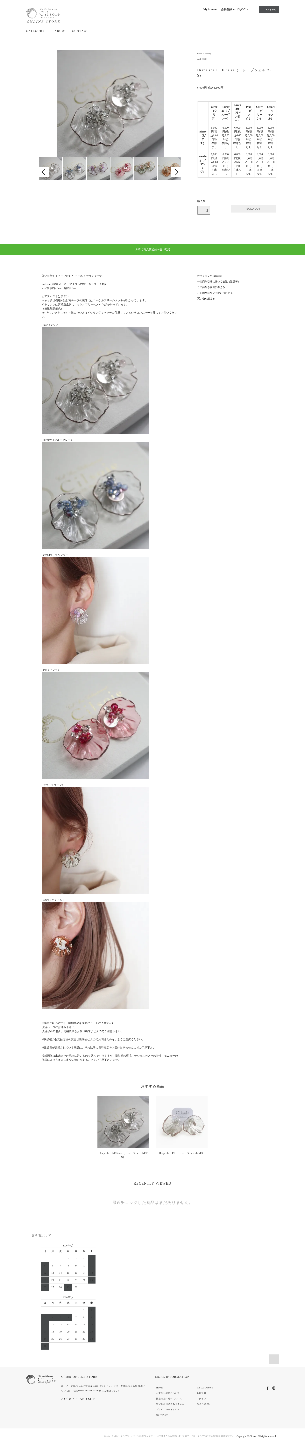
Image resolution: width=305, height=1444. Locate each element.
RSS (199, 1404)
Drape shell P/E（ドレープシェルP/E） (181, 1153)
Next (176, 172)
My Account (210, 9)
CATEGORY (37, 30)
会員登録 (226, 9)
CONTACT (80, 31)
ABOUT (60, 31)
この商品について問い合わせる (215, 293)
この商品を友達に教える (211, 287)
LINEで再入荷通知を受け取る (152, 249)
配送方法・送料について (169, 1398)
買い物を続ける (206, 298)
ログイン (242, 9)
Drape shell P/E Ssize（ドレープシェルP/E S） (124, 1155)
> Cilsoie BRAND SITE (78, 1398)
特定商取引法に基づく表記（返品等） (218, 281)
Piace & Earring (204, 53)
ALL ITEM (202, 59)
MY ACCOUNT (205, 1387)
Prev (44, 172)
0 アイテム (268, 9)
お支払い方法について (168, 1393)
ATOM (206, 1404)
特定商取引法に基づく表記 (170, 1404)
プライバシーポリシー (168, 1409)
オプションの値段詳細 (210, 276)
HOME (159, 1387)
